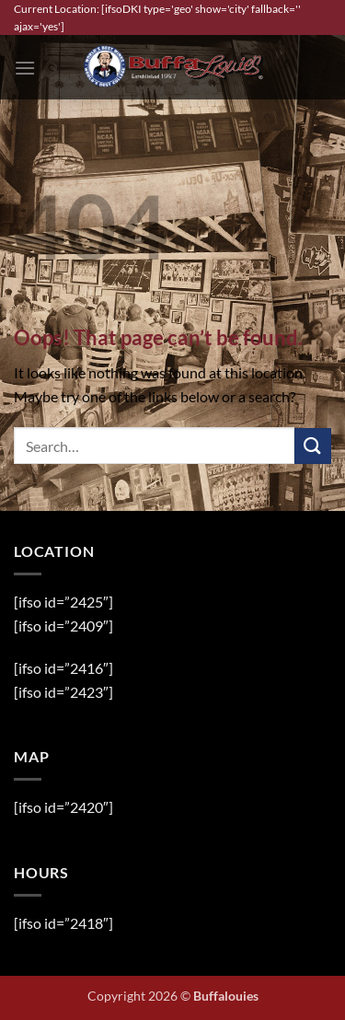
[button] (25, 67)
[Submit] (312, 446)
